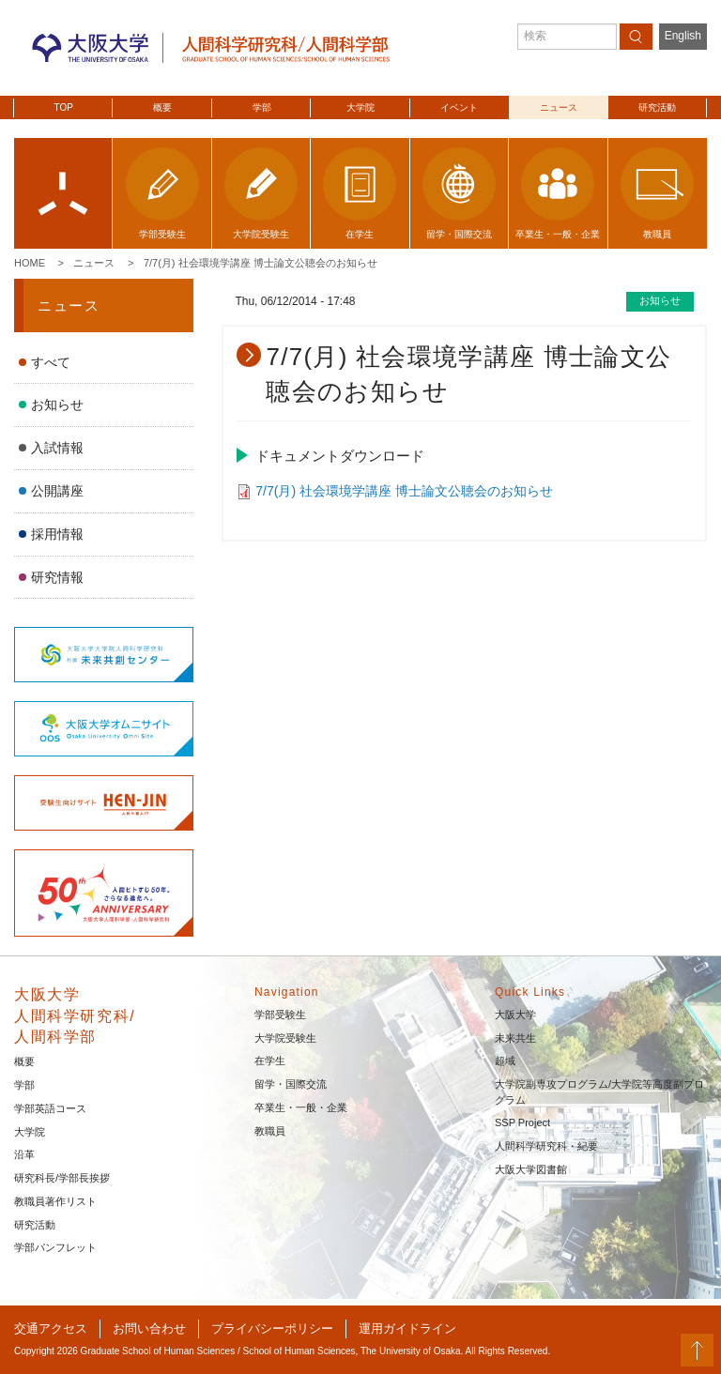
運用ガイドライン (407, 1328)
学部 (262, 107)
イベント (459, 107)
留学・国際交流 (290, 1084)
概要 (162, 107)
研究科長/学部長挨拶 (62, 1177)
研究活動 (657, 107)
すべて (50, 362)
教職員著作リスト (55, 1201)
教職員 (269, 1131)
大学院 (360, 107)
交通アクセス (50, 1328)
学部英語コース (50, 1108)
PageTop (697, 1350)
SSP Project (522, 1122)
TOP (63, 107)
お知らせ (57, 404)
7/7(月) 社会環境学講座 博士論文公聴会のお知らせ (260, 262)
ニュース (558, 107)
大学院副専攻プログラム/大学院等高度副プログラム (599, 1092)
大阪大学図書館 (531, 1169)
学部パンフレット (55, 1247)
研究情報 (57, 577)
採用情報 (57, 534)
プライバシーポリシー (272, 1328)
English (683, 35)
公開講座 (57, 490)
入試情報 (57, 447)
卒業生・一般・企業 (300, 1107)
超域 (505, 1060)
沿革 (24, 1154)
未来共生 (515, 1038)
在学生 (269, 1060)
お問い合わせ (149, 1328)
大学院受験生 (285, 1038)
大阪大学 (515, 1014)
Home (29, 262)
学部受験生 (280, 1014)
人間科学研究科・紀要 (546, 1146)
